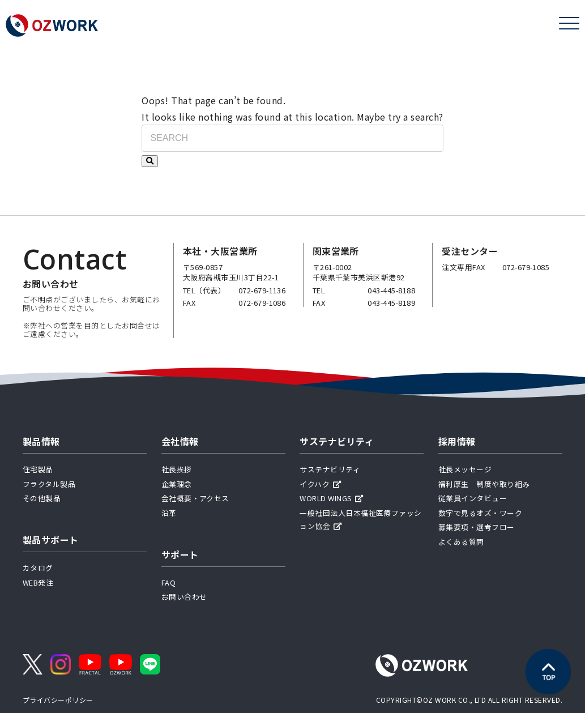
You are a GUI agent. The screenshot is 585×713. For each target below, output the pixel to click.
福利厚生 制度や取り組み (484, 484)
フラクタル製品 (49, 484)
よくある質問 (461, 541)
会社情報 (180, 441)
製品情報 (41, 441)
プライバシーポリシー (58, 700)
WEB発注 (38, 582)
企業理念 (176, 484)
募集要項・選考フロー (476, 527)
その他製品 (42, 498)
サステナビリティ (337, 441)
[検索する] (150, 161)
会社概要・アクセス (195, 498)
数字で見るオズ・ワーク (480, 512)
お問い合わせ (184, 596)
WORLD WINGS (332, 498)
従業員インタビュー (472, 498)
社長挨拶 (176, 469)
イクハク (320, 484)
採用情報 (457, 441)
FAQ (168, 582)
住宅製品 (38, 469)
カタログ (38, 567)
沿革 (169, 512)
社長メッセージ (465, 469)
